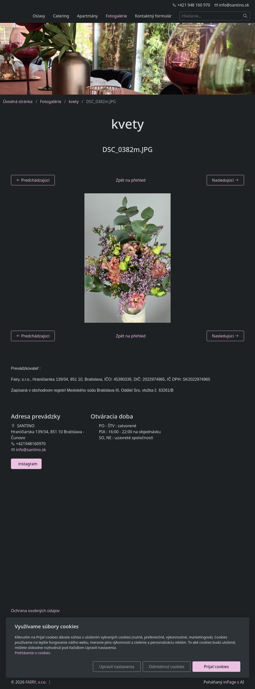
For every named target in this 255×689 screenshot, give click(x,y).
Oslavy (39, 16)
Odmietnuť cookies (166, 666)
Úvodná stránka (17, 101)
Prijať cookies (216, 666)
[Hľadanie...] (210, 15)
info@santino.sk (31, 449)
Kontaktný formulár (153, 16)
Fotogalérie (116, 16)
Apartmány (87, 16)
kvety (74, 101)
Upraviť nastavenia (116, 666)
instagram (26, 464)
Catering (61, 16)
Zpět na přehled (131, 180)
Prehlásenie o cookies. (33, 652)
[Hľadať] (245, 15)
